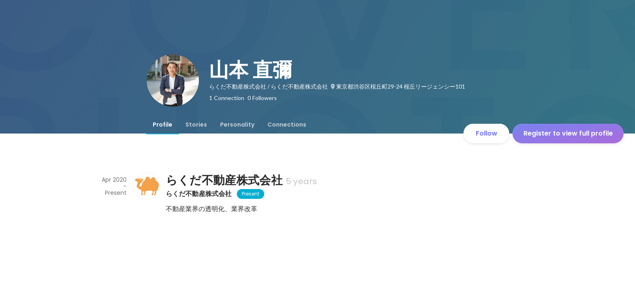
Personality (237, 124)
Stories (196, 124)
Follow (486, 133)
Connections (286, 124)
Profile (162, 124)
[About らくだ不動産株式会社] (146, 186)
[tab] (162, 124)
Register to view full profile (568, 133)
